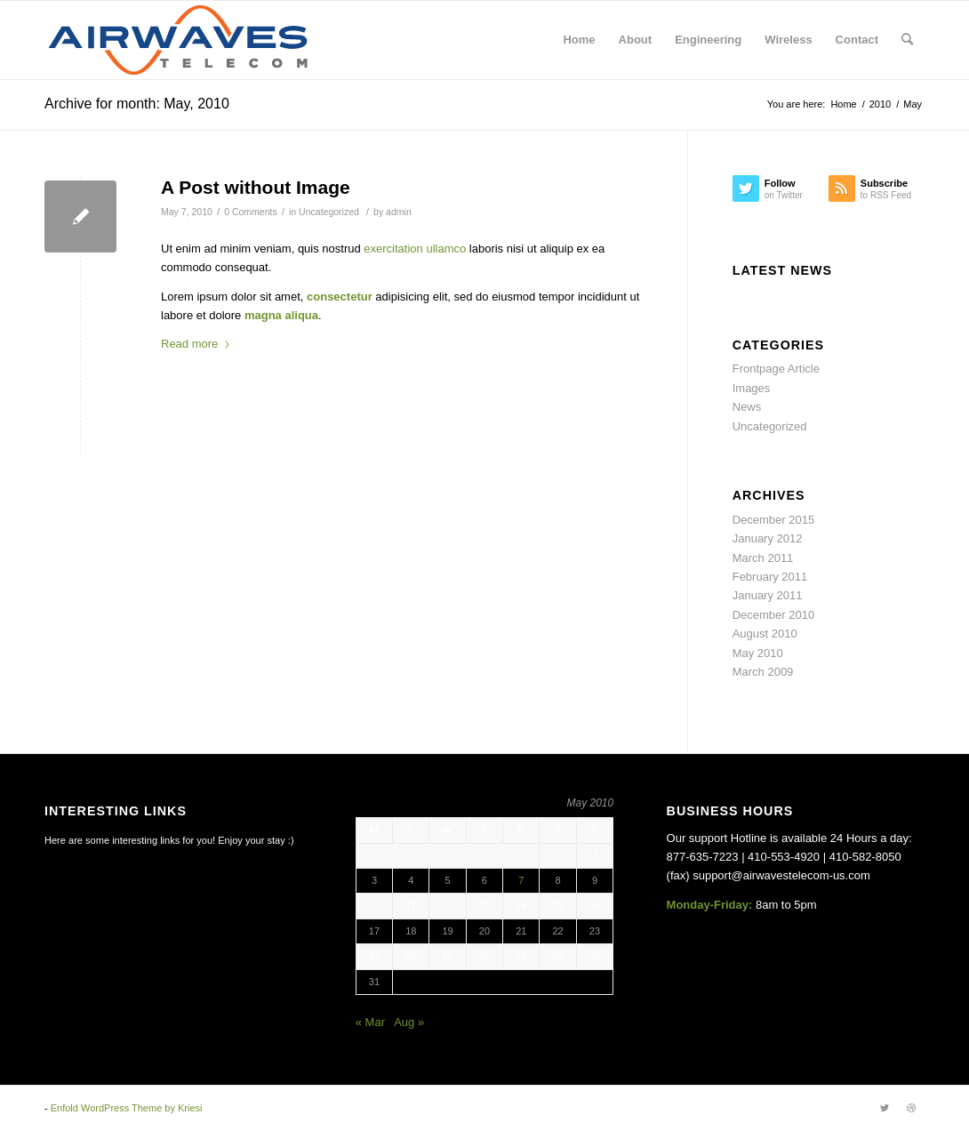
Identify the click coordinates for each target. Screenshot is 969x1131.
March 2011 (763, 558)
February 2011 (770, 576)
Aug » (409, 1022)
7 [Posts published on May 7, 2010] (521, 880)
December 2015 (774, 519)
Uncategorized (329, 211)
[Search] (907, 40)
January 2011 (768, 595)
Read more (198, 343)
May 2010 (758, 653)
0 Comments (250, 211)
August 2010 (765, 633)
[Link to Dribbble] (911, 1108)
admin (399, 211)
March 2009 (763, 671)
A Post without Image (255, 187)
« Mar (370, 1022)
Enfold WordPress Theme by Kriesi (127, 1108)
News (747, 406)
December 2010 (774, 615)
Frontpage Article (776, 368)
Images (752, 388)
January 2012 (768, 538)
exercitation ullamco (415, 248)
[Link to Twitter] (884, 1108)
